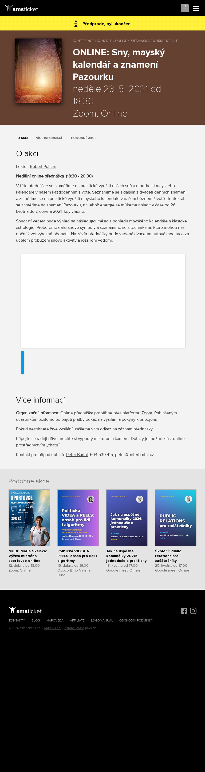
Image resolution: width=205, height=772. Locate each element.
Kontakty (17, 621)
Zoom (84, 114)
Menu (196, 8)
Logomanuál (102, 621)
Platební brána (74, 628)
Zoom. (147, 413)
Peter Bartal (77, 454)
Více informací (49, 138)
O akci (22, 138)
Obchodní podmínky (136, 621)
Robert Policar (43, 166)
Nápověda (55, 621)
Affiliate (77, 621)
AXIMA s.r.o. (52, 628)
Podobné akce (83, 138)
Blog (35, 621)
